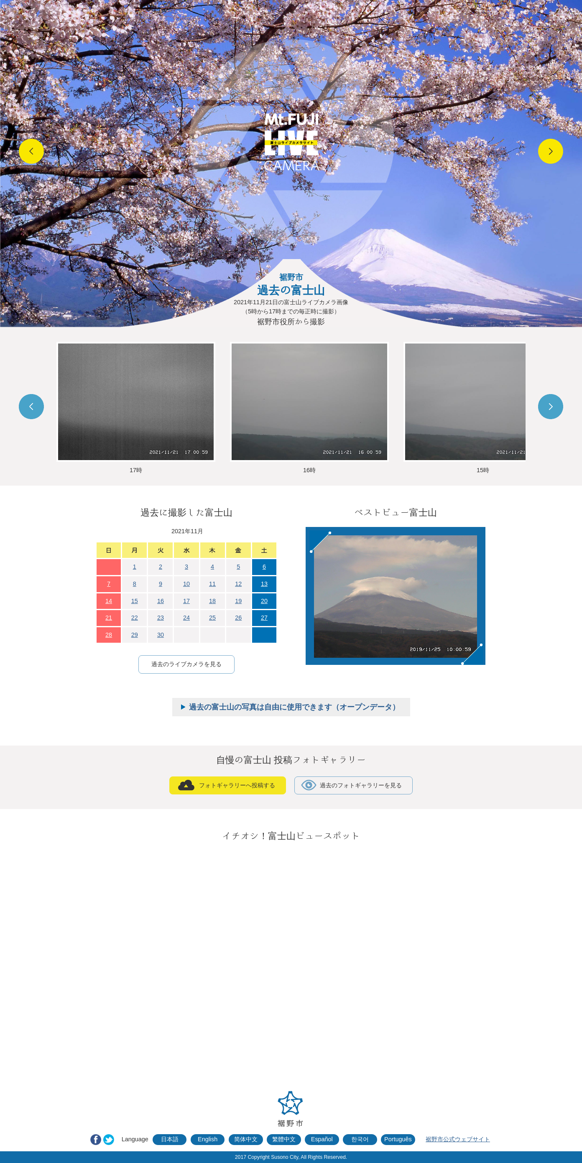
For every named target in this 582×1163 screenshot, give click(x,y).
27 (264, 617)
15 (134, 601)
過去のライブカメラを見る (186, 664)
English (207, 1139)
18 (212, 601)
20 (264, 601)
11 (212, 583)
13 (264, 583)
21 (108, 617)
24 (186, 617)
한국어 (360, 1139)
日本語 (170, 1139)
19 (238, 601)
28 (108, 634)
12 (238, 583)
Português (398, 1139)
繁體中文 (284, 1139)
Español (322, 1139)
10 (186, 583)
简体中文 (246, 1139)
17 (186, 601)
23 (160, 617)
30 (160, 634)
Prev (31, 151)
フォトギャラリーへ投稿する (237, 785)
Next (550, 151)
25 (212, 617)
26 (238, 617)
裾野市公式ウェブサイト (458, 1139)
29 (134, 634)
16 (160, 601)
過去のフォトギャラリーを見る (361, 785)
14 (108, 601)
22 (134, 617)
